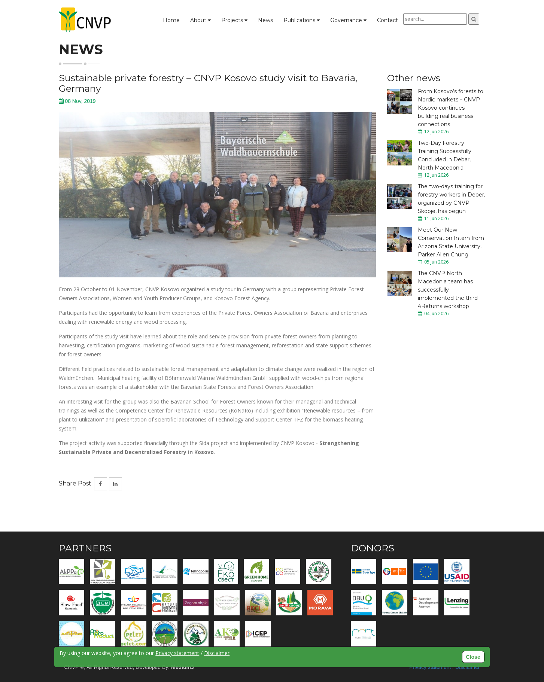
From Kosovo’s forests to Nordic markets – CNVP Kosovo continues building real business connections (450, 108)
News (265, 20)
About (200, 20)
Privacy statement (177, 653)
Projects (234, 20)
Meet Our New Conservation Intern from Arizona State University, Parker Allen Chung (451, 242)
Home (171, 20)
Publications (301, 20)
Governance (348, 20)
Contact (387, 20)
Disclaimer (217, 653)
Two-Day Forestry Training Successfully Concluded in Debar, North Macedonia (444, 155)
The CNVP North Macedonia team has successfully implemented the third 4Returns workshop (448, 290)
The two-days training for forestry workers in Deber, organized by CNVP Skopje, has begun (451, 198)
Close (473, 657)
